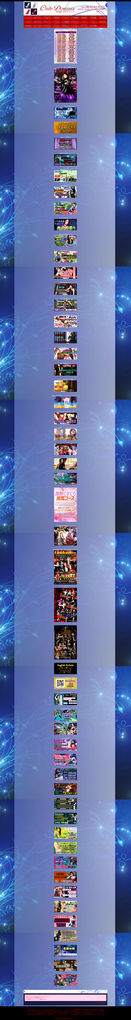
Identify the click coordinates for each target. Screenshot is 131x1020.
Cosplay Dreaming (84, 26)
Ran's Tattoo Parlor (47, 26)
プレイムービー (74, 22)
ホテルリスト (47, 22)
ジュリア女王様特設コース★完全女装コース (56, 26)
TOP (28, 18)
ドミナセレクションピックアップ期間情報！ (65, 18)
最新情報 (84, 18)
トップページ (29, 997)
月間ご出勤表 (93, 26)
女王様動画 (65, 22)
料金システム (37, 18)
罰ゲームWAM (37, 26)
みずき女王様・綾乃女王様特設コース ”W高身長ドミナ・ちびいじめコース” (65, 26)
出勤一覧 (56, 18)
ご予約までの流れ (102, 18)
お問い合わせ (37, 22)
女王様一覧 (47, 18)
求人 (93, 22)
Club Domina (65, 8)
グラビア (28, 22)
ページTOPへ (102, 1002)
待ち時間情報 (74, 18)
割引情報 (93, 18)
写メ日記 (56, 22)
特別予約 (102, 22)
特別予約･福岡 (28, 26)
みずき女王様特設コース (74, 26)
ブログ (84, 22)
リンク (102, 26)
